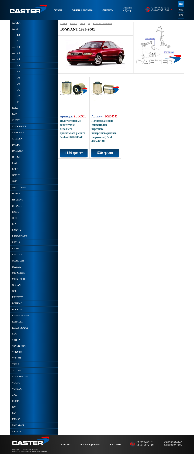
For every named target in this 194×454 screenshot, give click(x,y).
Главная (63, 23)
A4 (89, 23)
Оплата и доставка (82, 10)
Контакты (107, 10)
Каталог (58, 10)
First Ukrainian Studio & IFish (36, 451)
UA (181, 9)
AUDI (82, 23)
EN (181, 15)
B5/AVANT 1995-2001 (102, 23)
